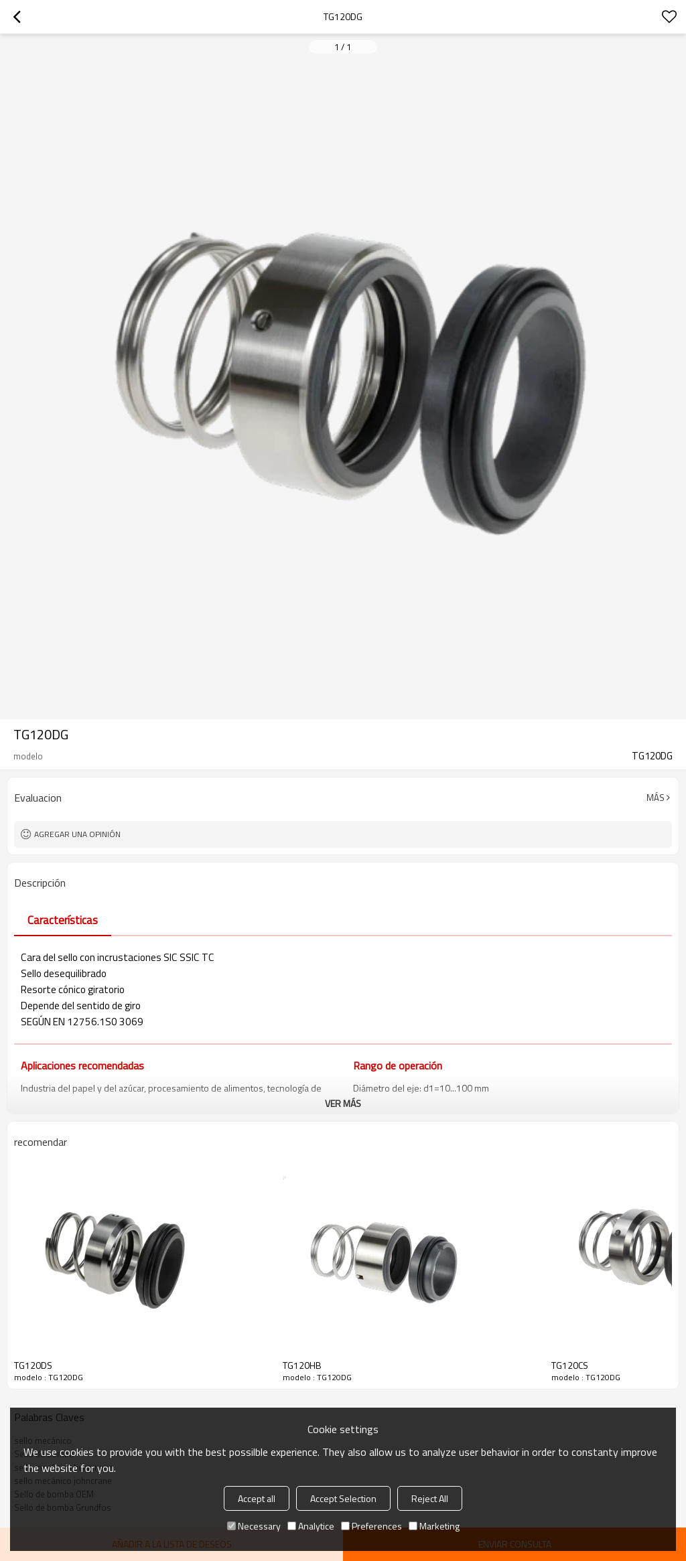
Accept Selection (343, 1498)
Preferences (371, 1526)
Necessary (254, 1526)
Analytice (310, 1526)
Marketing (434, 1526)
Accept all (256, 1498)
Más (655, 797)
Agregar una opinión (77, 834)
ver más (343, 1103)
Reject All (429, 1498)
